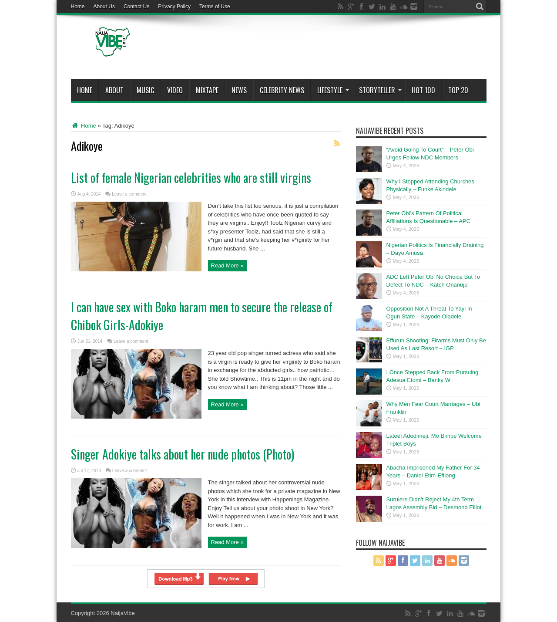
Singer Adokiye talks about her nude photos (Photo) (182, 454)
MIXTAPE (207, 90)
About (114, 90)
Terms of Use (214, 6)
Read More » (227, 265)
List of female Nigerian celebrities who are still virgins (191, 177)
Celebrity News (282, 90)
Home (78, 6)
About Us (104, 6)
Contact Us (136, 6)
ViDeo (175, 90)
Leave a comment (129, 194)
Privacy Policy (174, 6)
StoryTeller (380, 90)
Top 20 (458, 90)
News (239, 90)
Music (145, 90)
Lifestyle (333, 90)
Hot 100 (423, 90)
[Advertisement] (328, 48)
